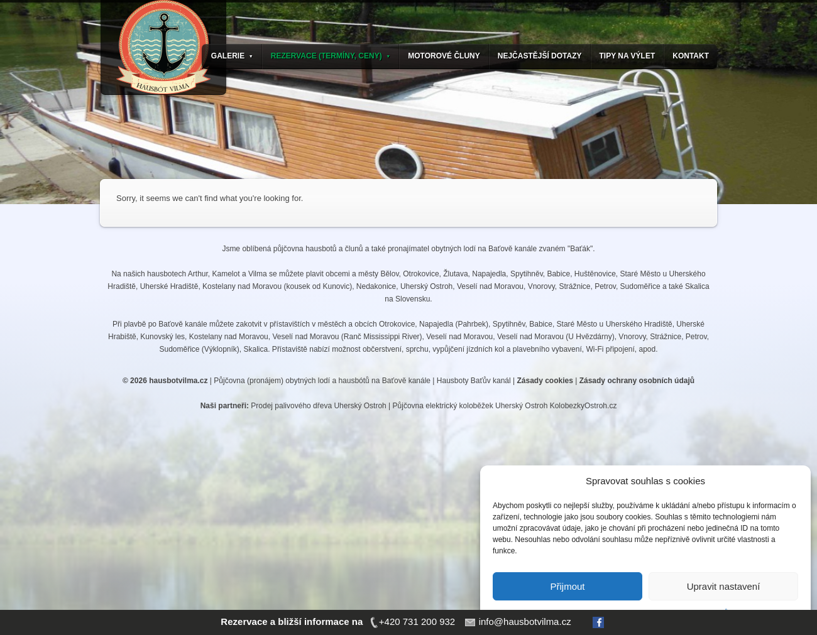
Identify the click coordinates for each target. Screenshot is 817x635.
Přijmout (567, 586)
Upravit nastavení (723, 586)
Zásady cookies (545, 380)
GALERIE (232, 56)
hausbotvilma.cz (178, 380)
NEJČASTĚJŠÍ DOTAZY (540, 56)
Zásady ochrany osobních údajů (636, 380)
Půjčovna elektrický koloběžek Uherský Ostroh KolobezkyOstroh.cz (505, 405)
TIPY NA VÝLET (627, 56)
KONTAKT (690, 56)
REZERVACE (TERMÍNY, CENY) (331, 56)
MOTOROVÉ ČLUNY (444, 56)
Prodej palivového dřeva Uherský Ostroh (318, 405)
